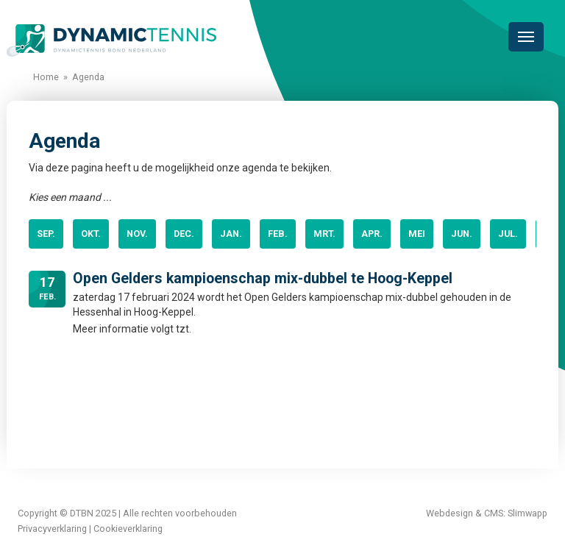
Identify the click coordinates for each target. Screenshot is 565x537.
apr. (372, 233)
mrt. (324, 233)
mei (416, 233)
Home (46, 76)
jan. (231, 233)
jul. (508, 233)
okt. (91, 233)
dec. (184, 233)
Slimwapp (527, 513)
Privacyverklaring (52, 528)
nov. (137, 233)
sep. (46, 233)
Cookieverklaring (128, 528)
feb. (278, 233)
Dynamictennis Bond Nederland (111, 40)
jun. (461, 233)
